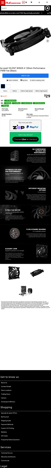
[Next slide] (47, 41)
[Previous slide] (3, 41)
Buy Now (24, 80)
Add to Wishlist (12, 80)
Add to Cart (25, 76)
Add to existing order (37, 80)
